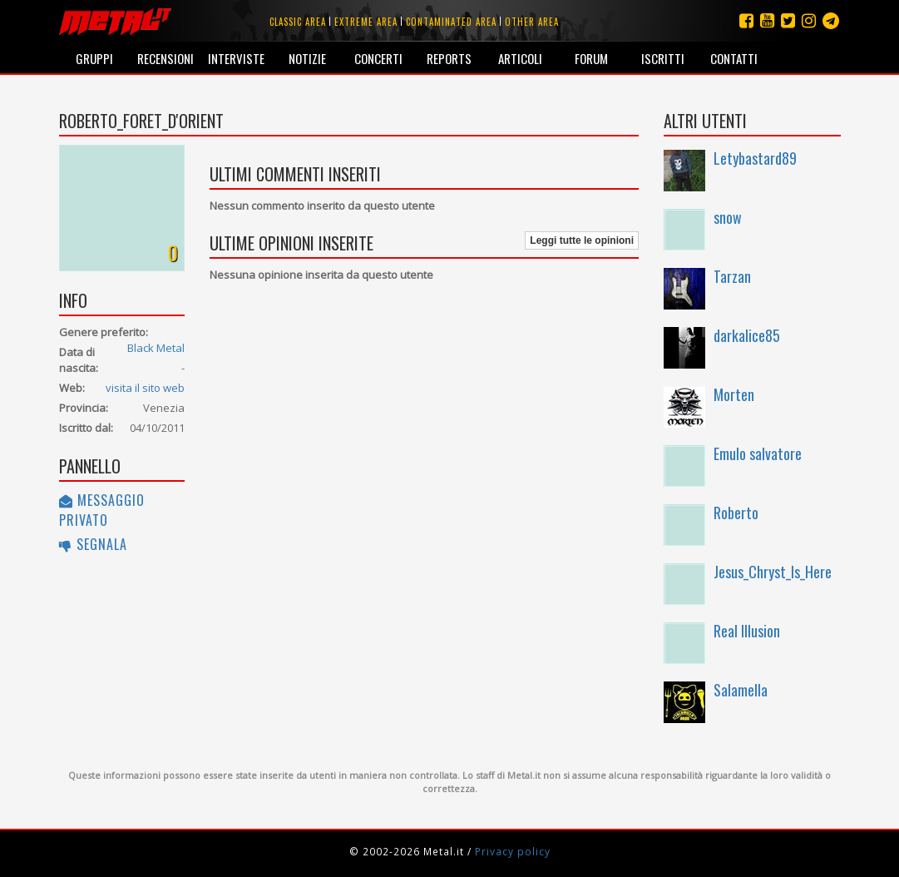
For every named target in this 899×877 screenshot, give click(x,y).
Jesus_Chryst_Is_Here (773, 571)
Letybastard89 (755, 158)
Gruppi (94, 58)
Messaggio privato (102, 510)
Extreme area (366, 22)
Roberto (736, 512)
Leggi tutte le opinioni (582, 240)
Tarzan (732, 276)
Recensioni (165, 58)
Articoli (520, 58)
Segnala (93, 544)
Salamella (741, 690)
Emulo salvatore (758, 453)
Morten (734, 394)
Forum (591, 58)
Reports (449, 58)
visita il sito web (145, 387)
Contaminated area (451, 22)
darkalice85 (747, 335)
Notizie (307, 58)
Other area (532, 22)
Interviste (236, 58)
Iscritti (662, 58)
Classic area (297, 22)
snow (728, 217)
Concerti (378, 58)
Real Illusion (747, 631)
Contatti (734, 58)
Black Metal (156, 347)
